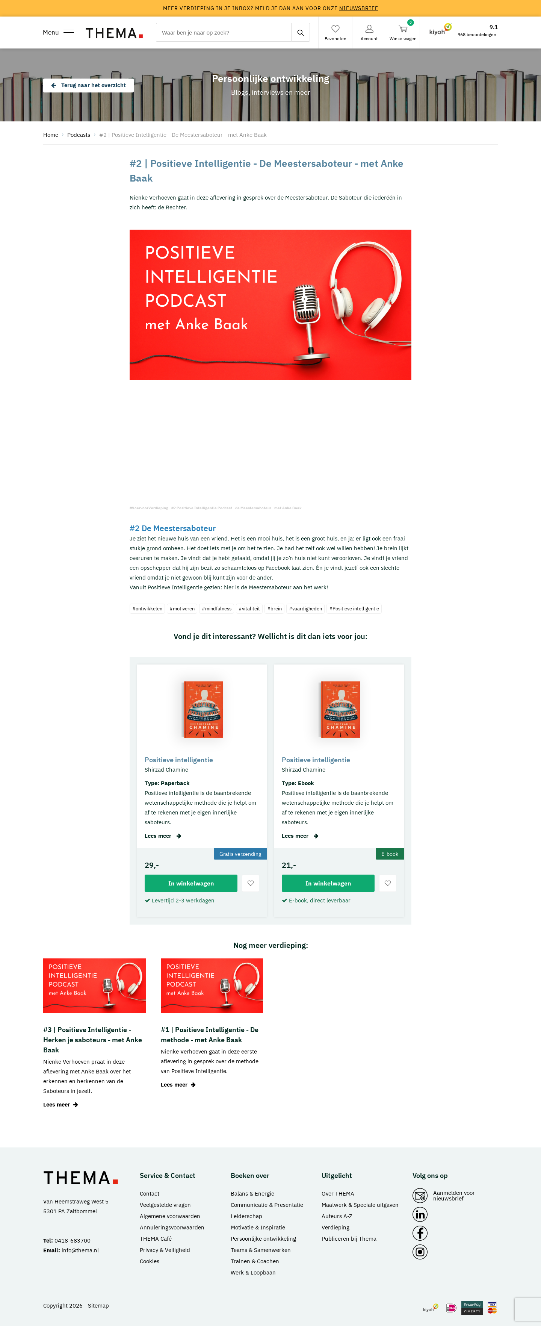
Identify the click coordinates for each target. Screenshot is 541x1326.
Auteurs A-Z (337, 1216)
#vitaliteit (249, 608)
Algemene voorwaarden (170, 1216)
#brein (274, 608)
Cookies (149, 1261)
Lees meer (163, 835)
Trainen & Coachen (255, 1261)
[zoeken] (300, 32)
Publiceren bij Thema (349, 1238)
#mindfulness (216, 608)
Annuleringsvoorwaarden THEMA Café (172, 1233)
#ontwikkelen (147, 608)
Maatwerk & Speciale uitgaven (360, 1204)
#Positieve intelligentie (354, 608)
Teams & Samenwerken (261, 1249)
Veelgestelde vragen (165, 1204)
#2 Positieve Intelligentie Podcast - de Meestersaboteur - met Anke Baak (236, 508)
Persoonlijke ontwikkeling (263, 1238)
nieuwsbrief (358, 8)
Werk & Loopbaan (253, 1272)
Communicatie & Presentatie (267, 1204)
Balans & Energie (252, 1193)
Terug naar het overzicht (88, 85)
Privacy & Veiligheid (165, 1249)
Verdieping (335, 1227)
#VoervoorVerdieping (149, 508)
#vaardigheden (305, 608)
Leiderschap (246, 1216)
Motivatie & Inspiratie (258, 1227)
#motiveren (182, 608)
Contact (149, 1193)
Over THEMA (338, 1193)
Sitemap (98, 1305)
